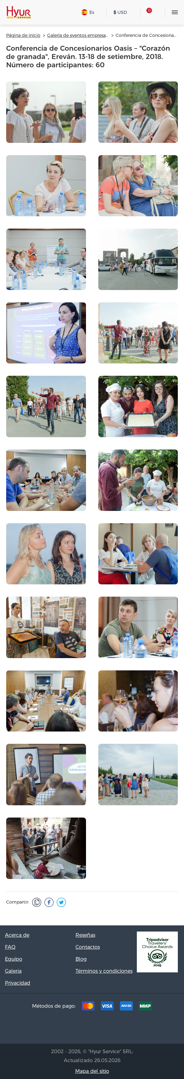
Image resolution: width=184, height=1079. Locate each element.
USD (120, 12)
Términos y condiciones (104, 971)
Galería (13, 971)
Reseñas (85, 935)
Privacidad (17, 983)
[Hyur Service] (18, 12)
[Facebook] (82, 1029)
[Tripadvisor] (63, 1029)
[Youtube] (120, 1029)
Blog (81, 959)
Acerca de (17, 935)
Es (87, 12)
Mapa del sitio (92, 1071)
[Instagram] (101, 1029)
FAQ (10, 947)
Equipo (13, 959)
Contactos (88, 947)
